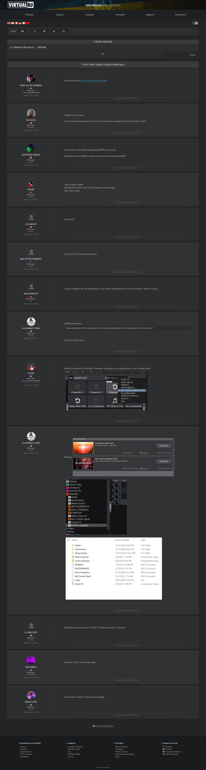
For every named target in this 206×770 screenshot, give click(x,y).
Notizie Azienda (121, 747)
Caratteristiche (25, 752)
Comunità (120, 15)
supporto (150, 15)
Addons (42, 47)
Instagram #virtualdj (171, 752)
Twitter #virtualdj (170, 754)
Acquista (90, 15)
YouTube (167, 749)
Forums (71, 757)
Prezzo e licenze (26, 754)
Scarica (59, 15)
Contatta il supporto (75, 747)
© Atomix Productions (103, 767)
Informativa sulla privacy (124, 754)
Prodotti (29, 15)
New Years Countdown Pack (94, 80)
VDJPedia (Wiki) (74, 754)
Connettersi (180, 15)
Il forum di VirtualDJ (22, 47)
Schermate (24, 757)
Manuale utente (74, 749)
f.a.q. (70, 752)
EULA (117, 757)
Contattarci (119, 749)
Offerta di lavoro (121, 752)
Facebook (167, 747)
